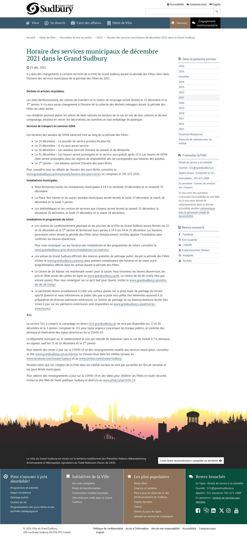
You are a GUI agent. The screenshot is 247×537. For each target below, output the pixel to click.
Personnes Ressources (190, 134)
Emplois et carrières (145, 488)
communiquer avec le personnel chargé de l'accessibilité (197, 212)
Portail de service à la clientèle (225, 483)
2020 (181, 102)
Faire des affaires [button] (86, 23)
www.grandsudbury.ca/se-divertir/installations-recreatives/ (72, 250)
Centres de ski (18, 502)
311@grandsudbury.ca (220, 488)
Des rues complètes (83, 483)
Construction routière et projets (90, 493)
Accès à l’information (137, 528)
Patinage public (19, 497)
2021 (99, 37)
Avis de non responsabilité (165, 528)
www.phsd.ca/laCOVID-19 (119, 380)
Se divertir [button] (55, 23)
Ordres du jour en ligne (147, 511)
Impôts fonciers (143, 502)
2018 (181, 113)
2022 (181, 92)
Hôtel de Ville (47, 37)
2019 (181, 108)
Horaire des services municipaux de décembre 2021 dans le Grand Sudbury (151, 37)
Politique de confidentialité (108, 528)
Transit (138, 506)
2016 (181, 123)
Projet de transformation (86, 488)
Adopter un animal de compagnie (153, 516)
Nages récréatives (20, 492)
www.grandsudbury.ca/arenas (65, 260)
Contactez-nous (198, 4)
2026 (181, 66)
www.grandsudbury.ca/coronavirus (56, 354)
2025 (181, 71)
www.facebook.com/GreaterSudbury (49, 358)
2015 (181, 129)
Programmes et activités (24, 487)
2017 (181, 118)
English (216, 4)
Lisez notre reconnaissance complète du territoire (189, 460)
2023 (181, 87)
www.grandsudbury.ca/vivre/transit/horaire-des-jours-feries (64, 174)
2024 (181, 81)
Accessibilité (177, 4)
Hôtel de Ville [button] (119, 23)
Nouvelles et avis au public (76, 37)
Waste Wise (140, 483)
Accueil (31, 37)
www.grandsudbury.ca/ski (103, 276)
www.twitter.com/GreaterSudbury (100, 358)
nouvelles (184, 76)
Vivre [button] (32, 23)
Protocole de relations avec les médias (195, 141)
